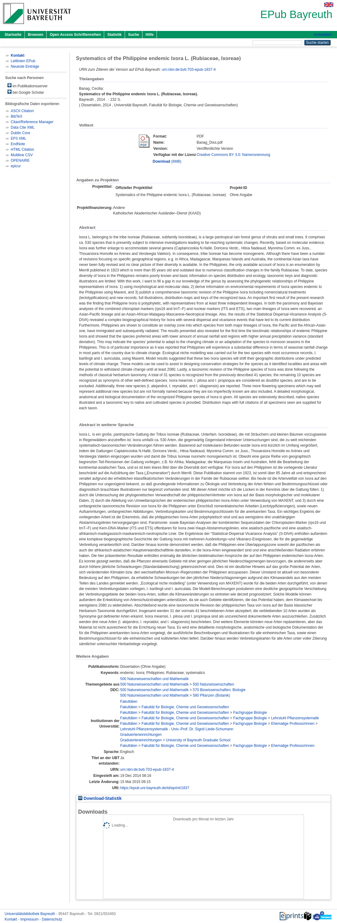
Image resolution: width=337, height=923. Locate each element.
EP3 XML (18, 138)
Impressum (30, 919)
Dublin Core (20, 133)
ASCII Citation (22, 111)
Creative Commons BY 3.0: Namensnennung (233, 155)
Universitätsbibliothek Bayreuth (30, 914)
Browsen (36, 34)
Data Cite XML (23, 127)
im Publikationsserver (27, 85)
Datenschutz (52, 919)
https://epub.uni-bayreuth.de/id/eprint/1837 (154, 788)
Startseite (13, 34)
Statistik (114, 34)
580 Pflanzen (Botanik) (211, 695)
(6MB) (167, 161)
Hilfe (149, 34)
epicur (16, 166)
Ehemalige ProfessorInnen (292, 723)
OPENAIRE (20, 160)
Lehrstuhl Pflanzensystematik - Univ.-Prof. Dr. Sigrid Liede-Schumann (176, 729)
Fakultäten (128, 701)
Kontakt (11, 919)
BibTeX (16, 116)
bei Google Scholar (25, 92)
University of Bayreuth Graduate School (198, 740)
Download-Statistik (100, 798)
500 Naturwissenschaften (213, 684)
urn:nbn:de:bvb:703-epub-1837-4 (188, 69)
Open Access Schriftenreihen (75, 34)
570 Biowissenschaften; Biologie (219, 690)
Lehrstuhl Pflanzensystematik (295, 718)
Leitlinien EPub (23, 61)
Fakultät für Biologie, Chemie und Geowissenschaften (185, 707)
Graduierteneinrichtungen (140, 734)
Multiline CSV (22, 155)
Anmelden (322, 34)
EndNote (18, 144)
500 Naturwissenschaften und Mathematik (154, 679)
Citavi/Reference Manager (32, 122)
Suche (133, 34)
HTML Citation (22, 149)
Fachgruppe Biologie (250, 712)
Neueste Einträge (25, 66)
